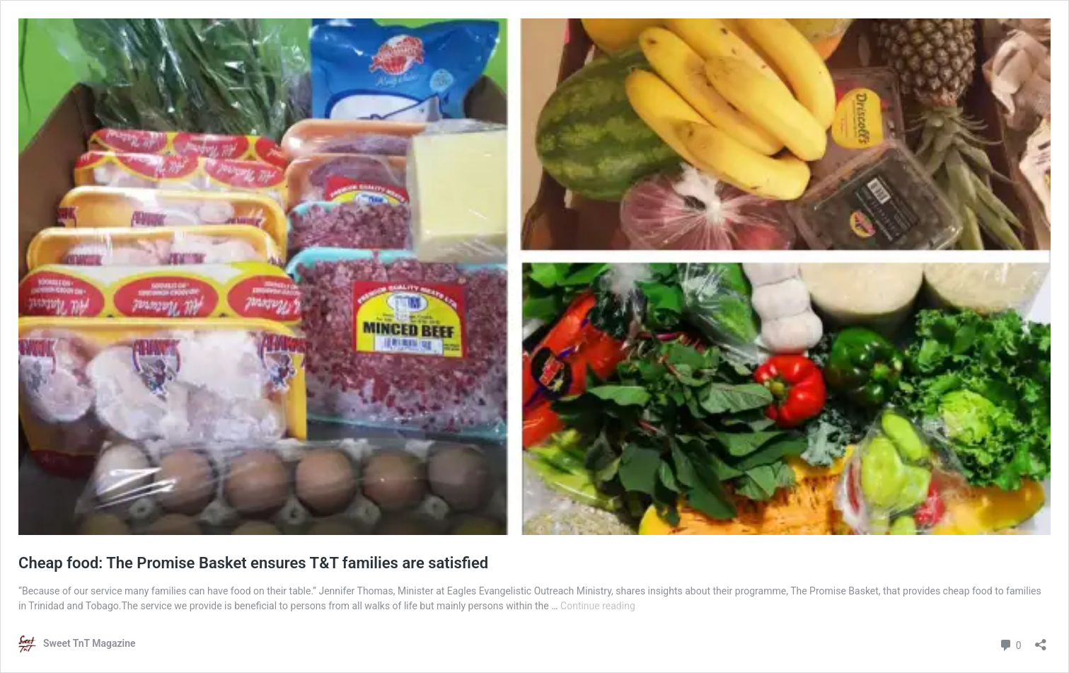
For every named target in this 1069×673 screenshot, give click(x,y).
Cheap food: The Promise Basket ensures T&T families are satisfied (253, 563)
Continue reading (597, 605)
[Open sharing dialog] (1041, 640)
